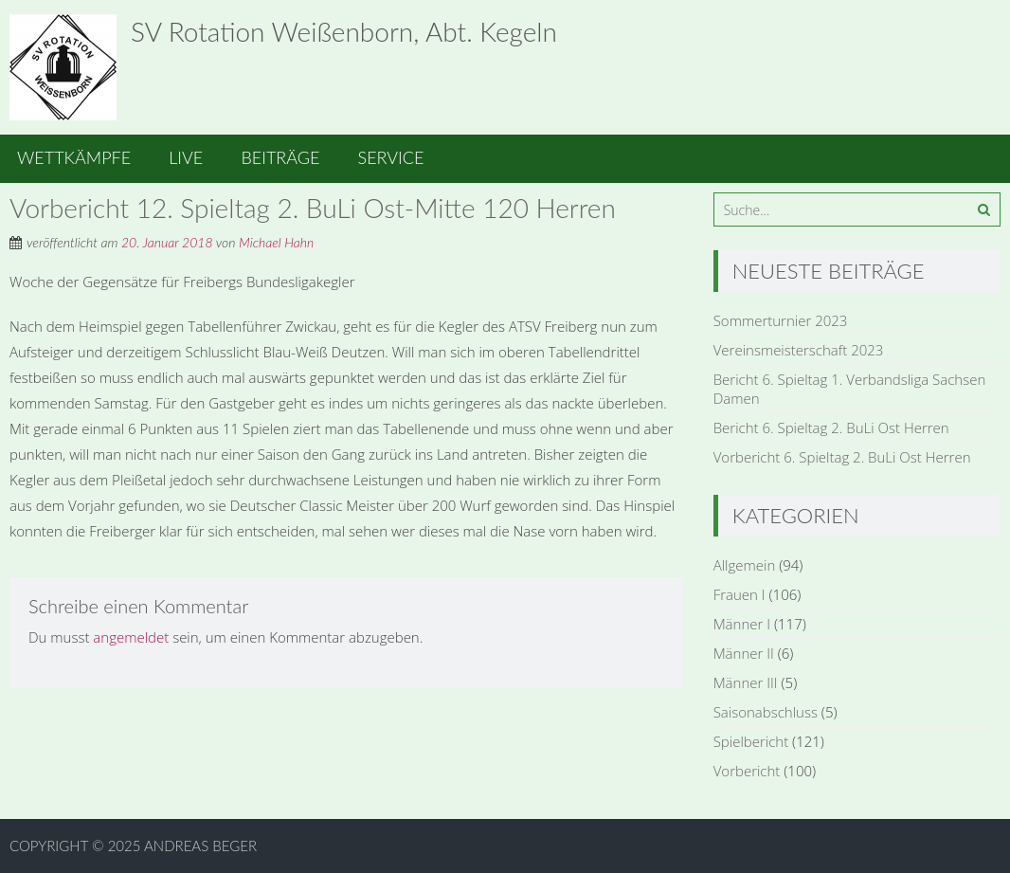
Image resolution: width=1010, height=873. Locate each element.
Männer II (743, 653)
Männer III (745, 682)
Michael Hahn (276, 242)
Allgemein (744, 564)
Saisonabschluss (765, 711)
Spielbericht (751, 741)
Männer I (741, 623)
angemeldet (131, 636)
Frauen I (739, 594)
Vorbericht (747, 770)
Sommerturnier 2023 (780, 320)
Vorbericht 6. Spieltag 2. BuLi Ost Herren (842, 456)
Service (391, 157)
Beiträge (280, 157)
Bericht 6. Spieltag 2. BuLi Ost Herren (831, 427)
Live (186, 157)
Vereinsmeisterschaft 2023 (798, 349)
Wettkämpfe (74, 157)
